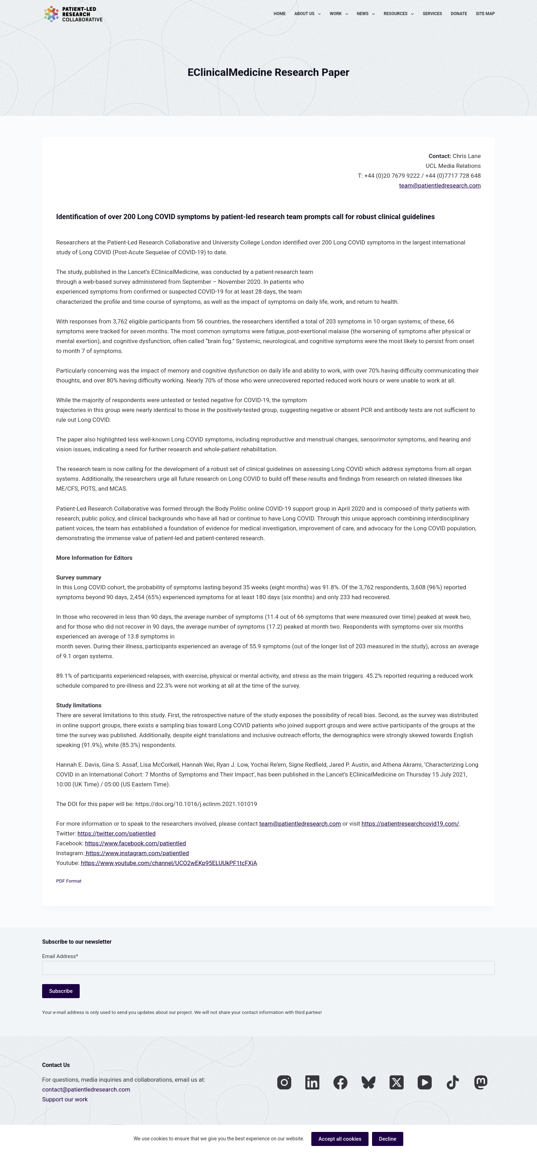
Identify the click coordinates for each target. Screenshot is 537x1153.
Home (280, 13)
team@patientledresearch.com (440, 185)
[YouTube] (425, 1082)
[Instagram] (284, 1082)
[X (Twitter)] (397, 1082)
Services (432, 13)
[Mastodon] (481, 1082)
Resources (400, 14)
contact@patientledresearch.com (86, 1089)
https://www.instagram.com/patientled (137, 853)
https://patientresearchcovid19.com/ (410, 823)
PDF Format (68, 881)
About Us (309, 14)
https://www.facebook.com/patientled (135, 843)
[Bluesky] (369, 1082)
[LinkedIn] (312, 1082)
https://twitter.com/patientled (117, 833)
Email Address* (60, 956)
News (367, 14)
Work (340, 14)
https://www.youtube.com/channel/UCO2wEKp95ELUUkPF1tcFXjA (169, 862)
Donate (459, 13)
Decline (388, 1139)
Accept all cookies (340, 1139)
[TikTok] (453, 1082)
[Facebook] (340, 1082)
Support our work (65, 1099)
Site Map (485, 13)
